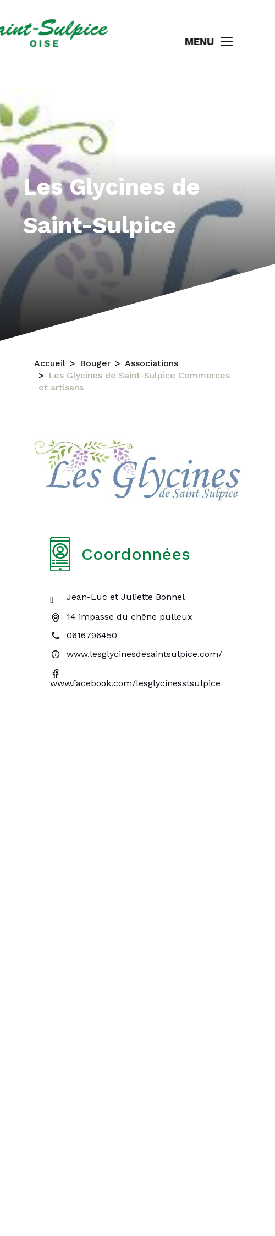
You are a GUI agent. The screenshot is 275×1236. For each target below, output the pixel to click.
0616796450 (92, 635)
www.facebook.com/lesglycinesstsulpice (135, 683)
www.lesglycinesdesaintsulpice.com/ (144, 654)
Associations (151, 363)
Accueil (49, 363)
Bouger (95, 363)
